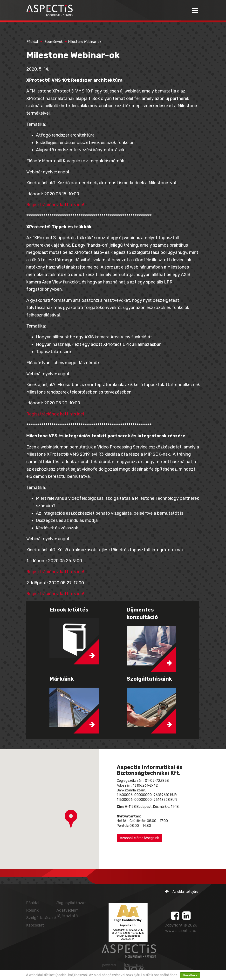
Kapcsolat (35, 925)
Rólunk (32, 910)
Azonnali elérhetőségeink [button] (139, 838)
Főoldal (32, 42)
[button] (71, 819)
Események (54, 42)
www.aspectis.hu (180, 930)
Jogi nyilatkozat (71, 903)
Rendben (190, 975)
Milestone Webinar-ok (84, 42)
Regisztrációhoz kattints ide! (55, 204)
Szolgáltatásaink (41, 917)
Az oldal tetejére (181, 891)
